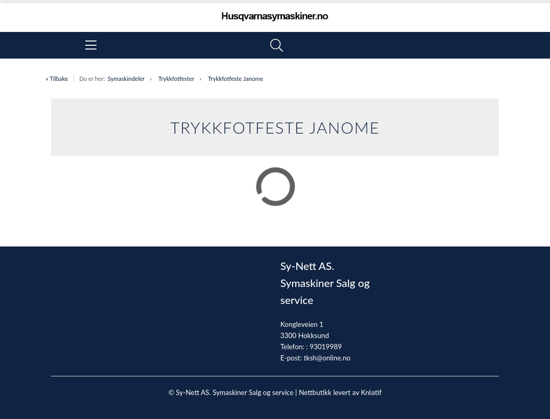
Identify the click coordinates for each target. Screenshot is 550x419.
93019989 (326, 346)
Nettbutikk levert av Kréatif (340, 392)
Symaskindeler (126, 78)
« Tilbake (57, 78)
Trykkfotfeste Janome (235, 78)
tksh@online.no (327, 358)
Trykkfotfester (176, 78)
